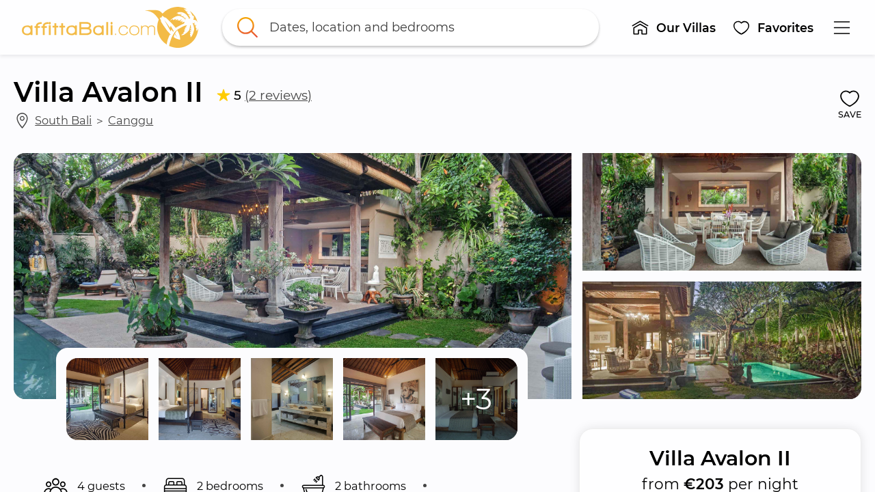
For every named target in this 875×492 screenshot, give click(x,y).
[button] (673, 27)
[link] (110, 27)
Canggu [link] (130, 120)
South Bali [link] (63, 120)
